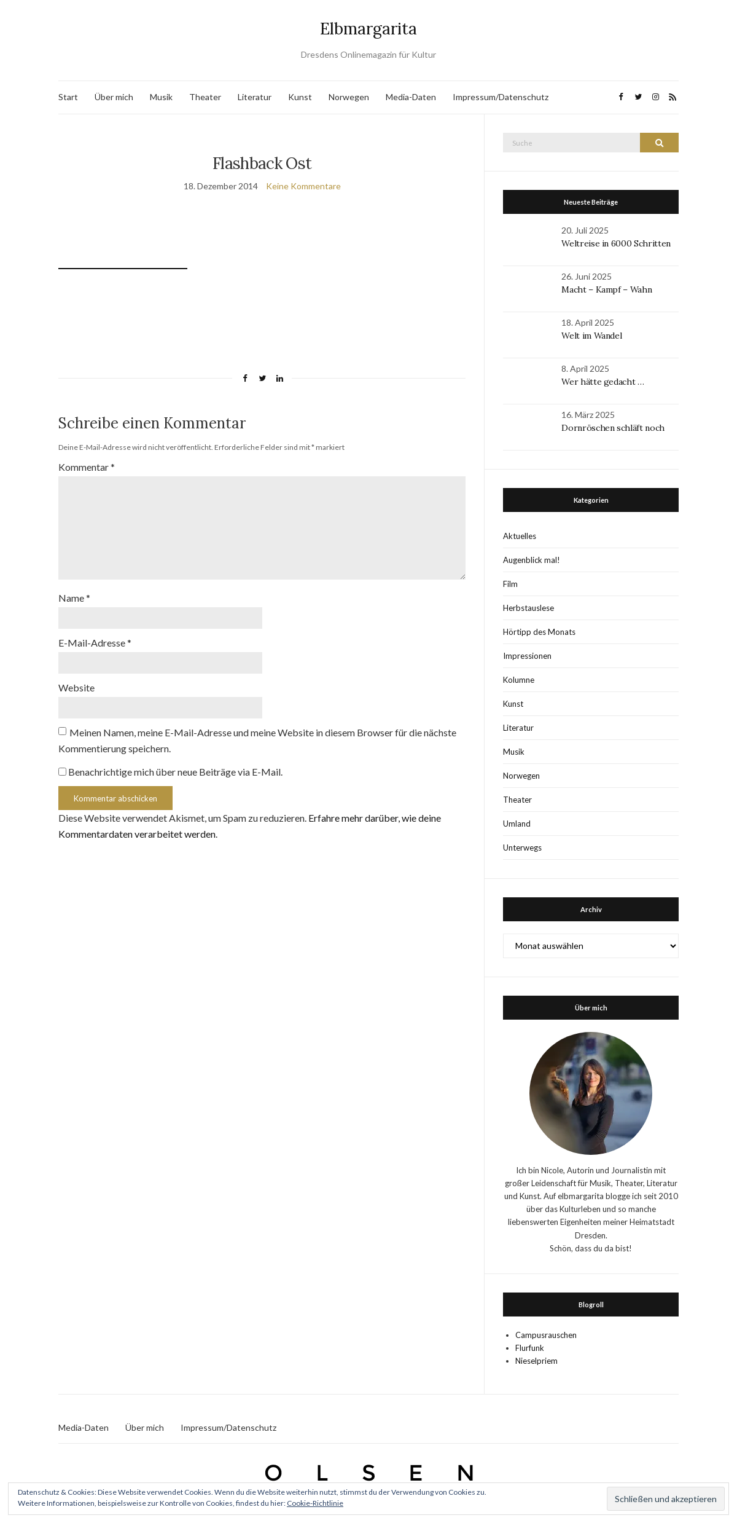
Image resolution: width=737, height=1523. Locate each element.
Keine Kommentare (303, 186)
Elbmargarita (368, 28)
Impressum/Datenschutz (500, 97)
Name (74, 598)
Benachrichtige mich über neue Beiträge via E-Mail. (175, 771)
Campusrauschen (546, 1335)
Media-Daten (411, 97)
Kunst (300, 97)
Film (510, 584)
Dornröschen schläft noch (613, 427)
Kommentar (86, 467)
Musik (161, 97)
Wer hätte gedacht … (602, 381)
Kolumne (518, 680)
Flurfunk (529, 1348)
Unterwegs (522, 847)
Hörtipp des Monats (539, 632)
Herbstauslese (528, 608)
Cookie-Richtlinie (315, 1503)
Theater (205, 97)
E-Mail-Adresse (94, 642)
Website (76, 687)
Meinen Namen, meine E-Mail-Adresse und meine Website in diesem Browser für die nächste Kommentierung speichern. (257, 740)
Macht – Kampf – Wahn (606, 289)
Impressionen (527, 656)
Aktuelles (519, 536)
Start (68, 97)
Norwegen (349, 97)
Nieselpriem (536, 1361)
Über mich (114, 97)
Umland (517, 823)
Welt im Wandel (592, 335)
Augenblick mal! (531, 560)
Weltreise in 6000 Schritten (616, 243)
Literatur (254, 97)
